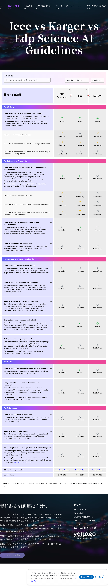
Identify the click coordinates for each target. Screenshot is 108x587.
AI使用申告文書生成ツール (83, 517)
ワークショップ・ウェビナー (84, 520)
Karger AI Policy (97, 470)
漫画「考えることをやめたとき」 (86, 528)
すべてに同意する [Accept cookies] (86, 577)
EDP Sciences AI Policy (62, 470)
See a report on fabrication (23, 462)
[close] (69, 89)
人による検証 (78, 513)
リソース (77, 524)
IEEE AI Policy (79, 470)
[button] (27, 119)
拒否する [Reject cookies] (100, 577)
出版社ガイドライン (81, 509)
